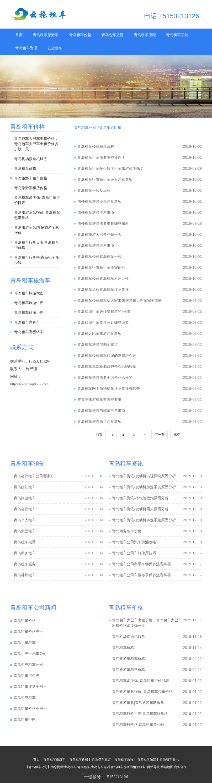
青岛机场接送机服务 (30, 159)
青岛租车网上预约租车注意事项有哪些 (108, 389)
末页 (177, 434)
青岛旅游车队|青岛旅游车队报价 (36, 230)
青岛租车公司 (85, 128)
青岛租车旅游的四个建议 (97, 345)
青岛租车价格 (80, 35)
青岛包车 (83, 767)
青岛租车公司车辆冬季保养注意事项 (141, 575)
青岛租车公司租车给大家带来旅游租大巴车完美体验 (119, 301)
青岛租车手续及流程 (93, 191)
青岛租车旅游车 (46, 35)
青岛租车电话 (25, 542)
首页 (19, 35)
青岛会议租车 (25, 509)
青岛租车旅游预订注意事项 (99, 422)
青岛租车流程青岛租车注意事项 (103, 290)
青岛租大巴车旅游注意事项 (99, 334)
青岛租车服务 (25, 564)
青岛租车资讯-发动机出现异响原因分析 (144, 476)
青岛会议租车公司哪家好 (34, 476)
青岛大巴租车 (25, 531)
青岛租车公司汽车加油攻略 (134, 542)
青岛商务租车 (25, 553)
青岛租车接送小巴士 (30, 697)
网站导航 (153, 767)
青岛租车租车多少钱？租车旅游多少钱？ (110, 169)
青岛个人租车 (25, 520)
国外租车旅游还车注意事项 (99, 202)
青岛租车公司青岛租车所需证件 (103, 279)
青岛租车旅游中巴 (29, 303)
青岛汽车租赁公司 (28, 620)
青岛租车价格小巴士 (30, 719)
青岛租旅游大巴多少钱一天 (99, 235)
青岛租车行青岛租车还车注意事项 (104, 180)
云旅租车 (54, 48)
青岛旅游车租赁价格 (30, 188)
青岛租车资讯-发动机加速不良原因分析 (144, 487)
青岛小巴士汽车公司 (30, 664)
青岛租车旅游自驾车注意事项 (101, 411)
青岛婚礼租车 (25, 487)
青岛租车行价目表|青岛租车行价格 (36, 245)
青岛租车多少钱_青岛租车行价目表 (37, 200)
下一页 (159, 434)
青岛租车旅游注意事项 (95, 246)
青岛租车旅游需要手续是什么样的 (104, 378)
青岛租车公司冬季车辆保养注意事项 (141, 564)
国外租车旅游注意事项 (95, 213)
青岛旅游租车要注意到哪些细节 (103, 323)
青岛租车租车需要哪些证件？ (101, 158)
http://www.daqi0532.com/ (30, 384)
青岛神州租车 (25, 575)
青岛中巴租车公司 (28, 675)
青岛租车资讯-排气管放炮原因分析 (140, 498)
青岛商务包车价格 (126, 531)
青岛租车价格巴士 (28, 642)
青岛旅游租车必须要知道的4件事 (104, 312)
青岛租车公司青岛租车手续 (99, 257)
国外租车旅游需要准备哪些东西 (103, 224)
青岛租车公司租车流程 (95, 147)
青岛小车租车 (25, 653)
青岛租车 (70, 767)
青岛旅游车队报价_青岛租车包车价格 (37, 215)
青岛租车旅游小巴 (29, 313)
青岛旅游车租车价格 (30, 178)
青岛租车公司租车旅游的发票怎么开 (106, 356)
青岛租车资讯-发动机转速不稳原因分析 (144, 520)
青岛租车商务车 (27, 322)
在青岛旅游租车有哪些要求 (99, 400)
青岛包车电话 (100, 767)
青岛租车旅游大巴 (29, 293)
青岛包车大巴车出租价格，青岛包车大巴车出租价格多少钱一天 (36, 144)
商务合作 (180, 767)
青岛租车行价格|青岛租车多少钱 (36, 260)
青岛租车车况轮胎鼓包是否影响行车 (106, 367)
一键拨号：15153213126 (106, 777)
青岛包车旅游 (113, 35)
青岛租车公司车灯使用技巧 (134, 553)
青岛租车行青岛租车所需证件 (101, 268)
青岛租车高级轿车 (29, 332)
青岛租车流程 (145, 35)
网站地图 (167, 767)
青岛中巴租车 (25, 708)
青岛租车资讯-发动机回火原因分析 (140, 509)
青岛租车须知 (177, 35)
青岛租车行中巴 (26, 686)
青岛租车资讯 (26, 48)
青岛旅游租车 (25, 498)
